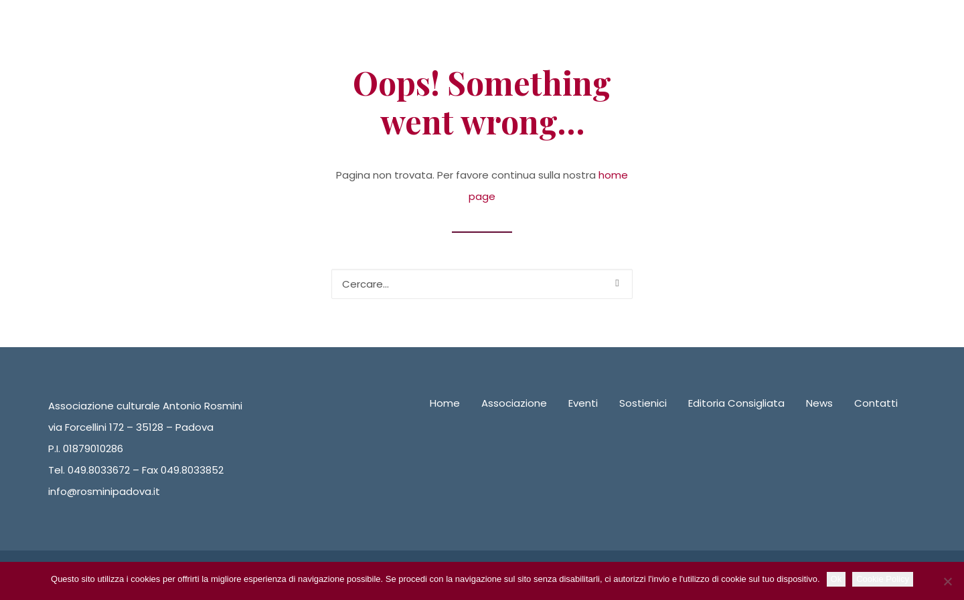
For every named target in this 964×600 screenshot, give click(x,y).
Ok (836, 579)
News (819, 403)
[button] (617, 283)
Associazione (514, 403)
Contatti (876, 403)
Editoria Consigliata (736, 403)
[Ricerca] (482, 284)
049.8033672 (99, 470)
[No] (947, 581)
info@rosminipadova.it (104, 491)
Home (445, 403)
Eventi (583, 403)
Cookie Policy (882, 579)
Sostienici (643, 403)
